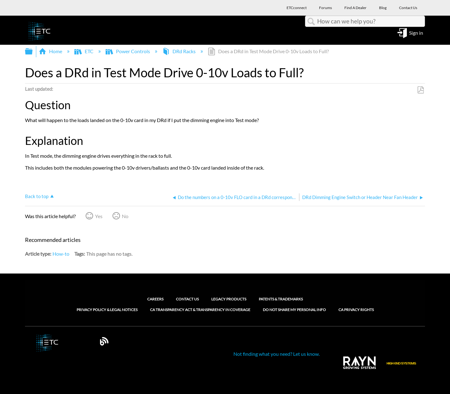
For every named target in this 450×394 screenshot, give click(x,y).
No (125, 216)
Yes (98, 216)
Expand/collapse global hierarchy (32, 51)
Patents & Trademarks (281, 299)
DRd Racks (179, 51)
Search (311, 21)
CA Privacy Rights (356, 310)
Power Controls (128, 51)
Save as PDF (420, 90)
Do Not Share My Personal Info (294, 310)
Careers (155, 299)
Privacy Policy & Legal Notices (107, 310)
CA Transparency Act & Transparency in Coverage (200, 310)
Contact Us (187, 299)
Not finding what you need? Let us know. (276, 354)
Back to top (36, 196)
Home (51, 51)
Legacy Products (228, 299)
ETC (84, 51)
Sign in (416, 32)
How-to (60, 254)
